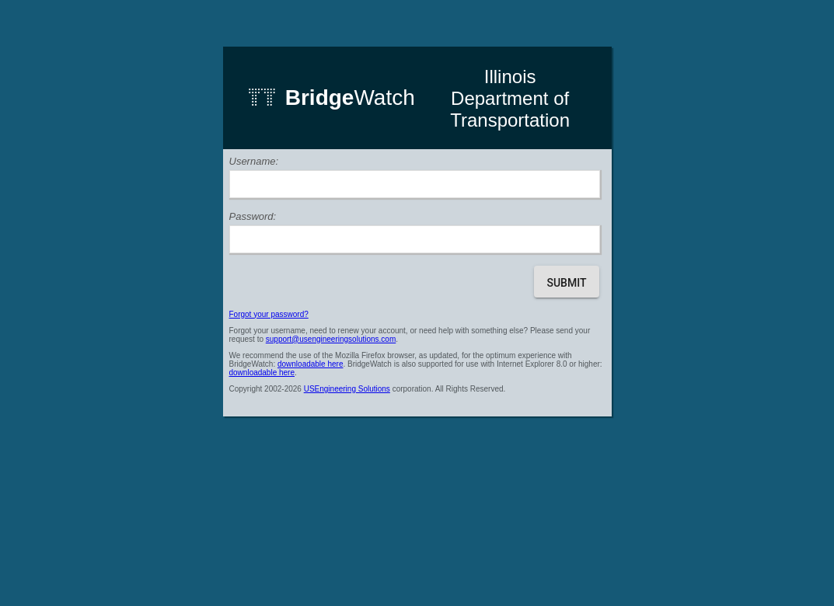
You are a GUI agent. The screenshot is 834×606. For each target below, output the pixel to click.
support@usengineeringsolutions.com (331, 339)
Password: (253, 216)
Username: (254, 161)
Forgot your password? (269, 314)
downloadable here (310, 364)
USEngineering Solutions (347, 389)
